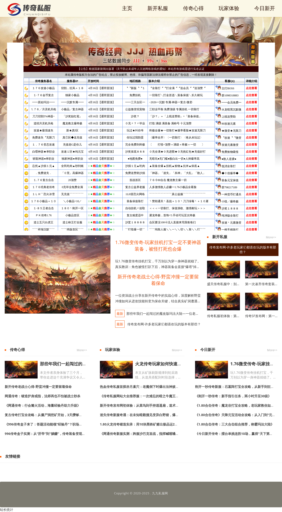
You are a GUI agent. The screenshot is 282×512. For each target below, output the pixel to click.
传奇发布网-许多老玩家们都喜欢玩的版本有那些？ (163, 324)
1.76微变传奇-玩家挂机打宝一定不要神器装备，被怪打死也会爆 (158, 245)
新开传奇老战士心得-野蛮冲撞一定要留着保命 (158, 279)
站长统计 (6, 509)
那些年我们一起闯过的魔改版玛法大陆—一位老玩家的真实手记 (172, 313)
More (269, 237)
